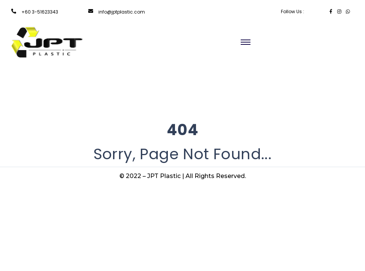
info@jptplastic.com (121, 12)
